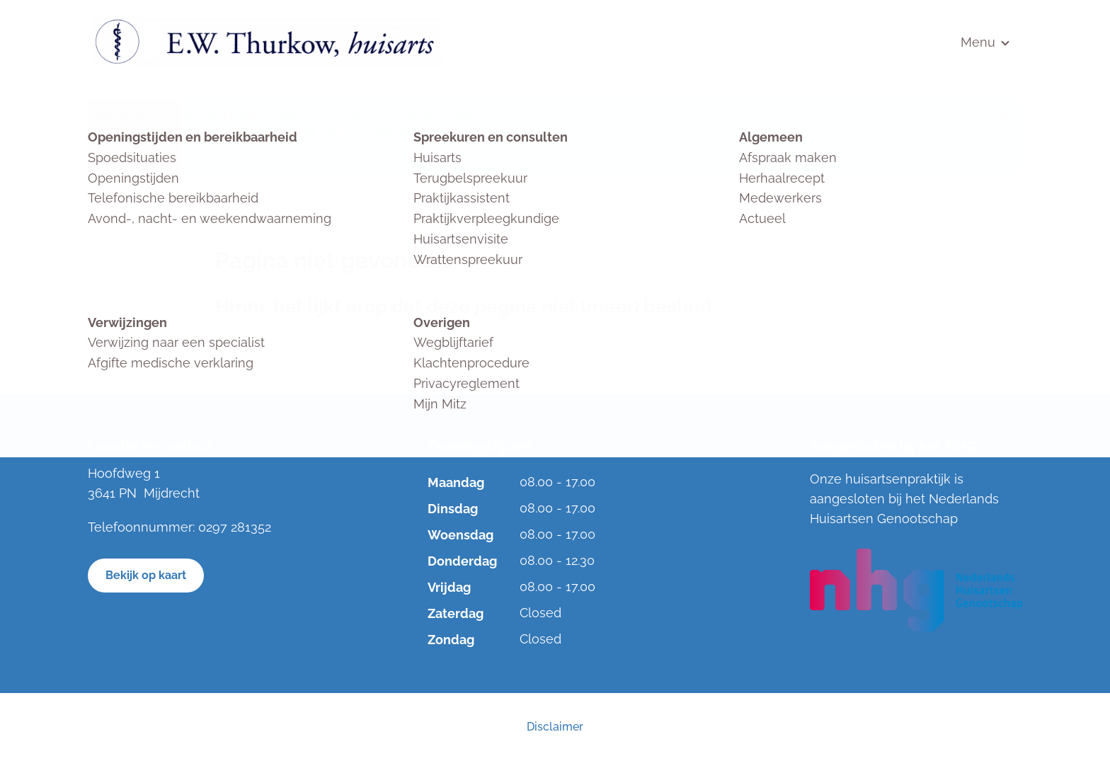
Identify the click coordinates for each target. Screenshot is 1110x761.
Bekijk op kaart (145, 575)
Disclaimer (555, 726)
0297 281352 (234, 527)
